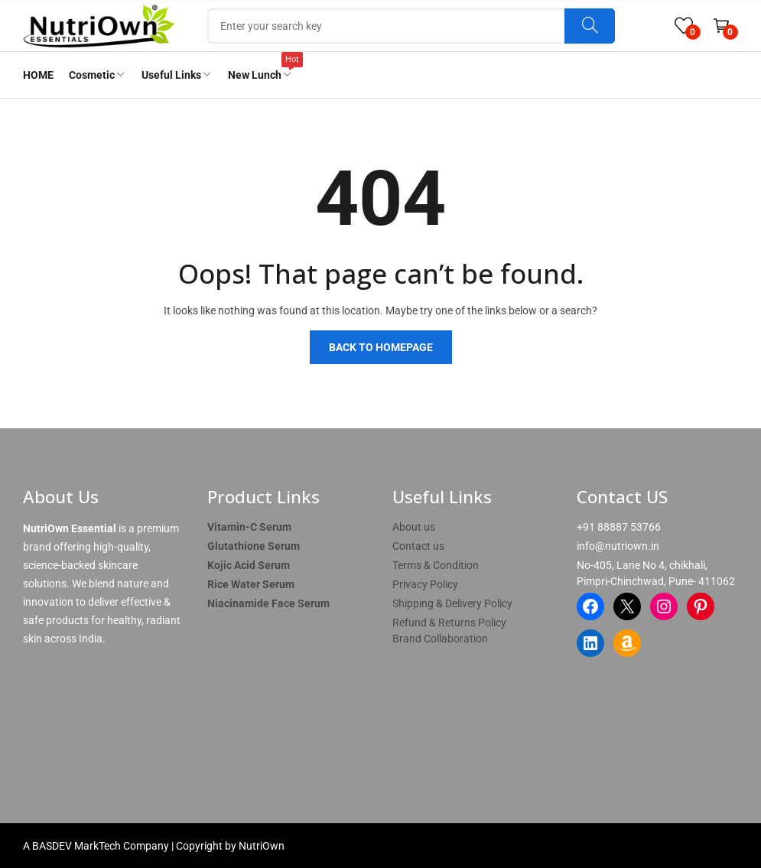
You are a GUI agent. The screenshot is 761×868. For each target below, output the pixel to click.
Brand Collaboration (440, 638)
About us (413, 527)
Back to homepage (381, 347)
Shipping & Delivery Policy (452, 603)
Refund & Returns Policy (449, 622)
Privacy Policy (425, 584)
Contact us (418, 546)
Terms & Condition (435, 565)
